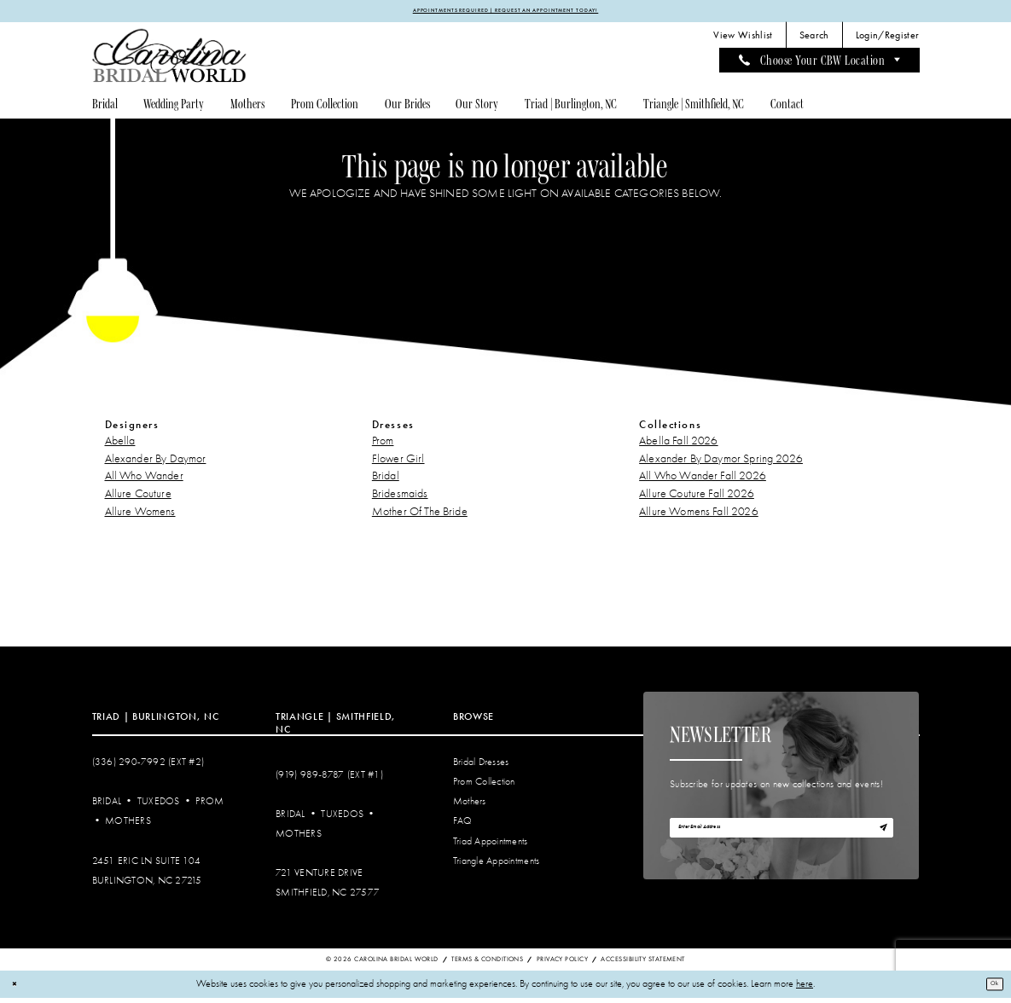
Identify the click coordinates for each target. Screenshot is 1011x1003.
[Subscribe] (878, 838)
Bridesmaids (400, 498)
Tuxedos (158, 806)
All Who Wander (144, 480)
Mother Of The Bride (420, 515)
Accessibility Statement (642, 963)
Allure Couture (138, 498)
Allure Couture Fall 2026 (696, 498)
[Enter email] (781, 839)
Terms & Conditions (487, 963)
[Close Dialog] (18, 988)
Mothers (128, 826)
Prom (383, 444)
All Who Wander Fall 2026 (702, 480)
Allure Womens (140, 515)
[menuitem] (743, 40)
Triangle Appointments (496, 865)
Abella (120, 444)
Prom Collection (484, 786)
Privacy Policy (562, 963)
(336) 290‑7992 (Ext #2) (148, 767)
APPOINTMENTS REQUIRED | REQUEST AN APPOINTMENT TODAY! (506, 13)
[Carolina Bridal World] (169, 60)
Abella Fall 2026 (678, 444)
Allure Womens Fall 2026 (698, 515)
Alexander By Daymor (155, 462)
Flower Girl (398, 462)
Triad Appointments (490, 845)
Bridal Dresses (481, 767)
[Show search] (814, 40)
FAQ (463, 826)
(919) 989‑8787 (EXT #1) (329, 779)
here (804, 988)
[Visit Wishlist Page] (743, 40)
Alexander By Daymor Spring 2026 (721, 462)
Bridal (385, 480)
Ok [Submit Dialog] (989, 988)
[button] (887, 40)
